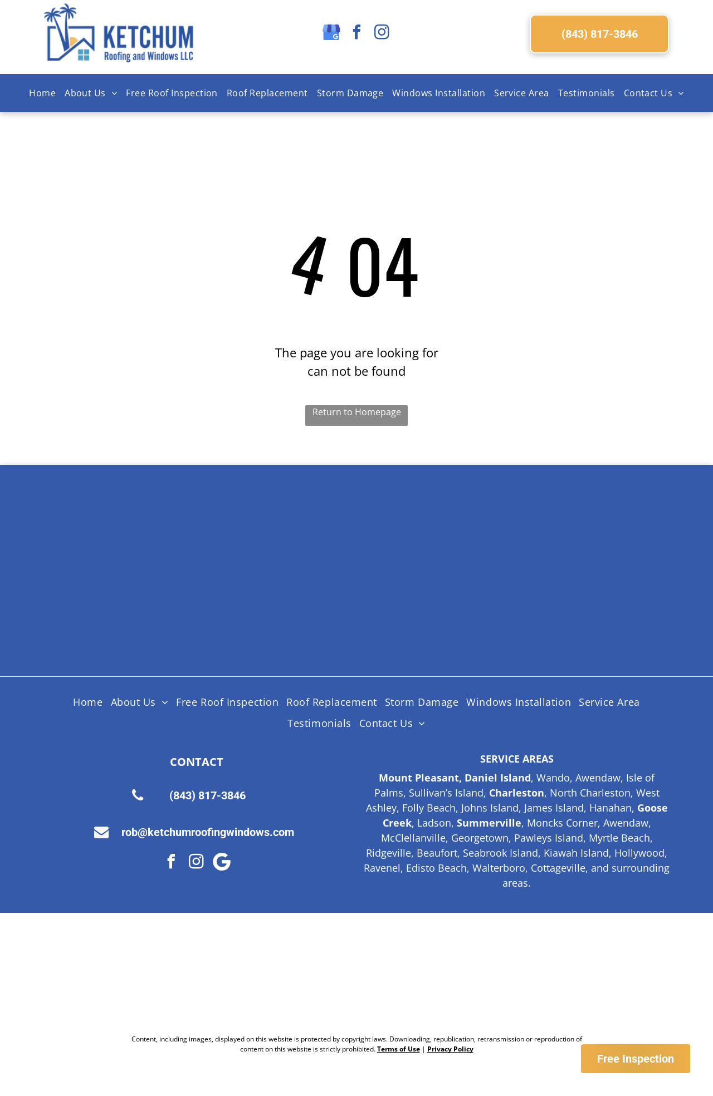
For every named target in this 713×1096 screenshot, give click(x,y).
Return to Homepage (356, 412)
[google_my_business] (331, 33)
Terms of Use (398, 1049)
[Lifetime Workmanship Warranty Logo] (291, 612)
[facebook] (356, 33)
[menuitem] (42, 93)
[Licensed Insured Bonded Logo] (552, 529)
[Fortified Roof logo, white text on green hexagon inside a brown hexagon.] (421, 612)
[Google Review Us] (445, 973)
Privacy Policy (450, 1049)
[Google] (222, 863)
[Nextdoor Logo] (268, 973)
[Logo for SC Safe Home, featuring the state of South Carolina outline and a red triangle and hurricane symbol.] (552, 612)
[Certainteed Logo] (421, 529)
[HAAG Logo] (161, 612)
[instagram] (381, 33)
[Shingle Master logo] (291, 529)
